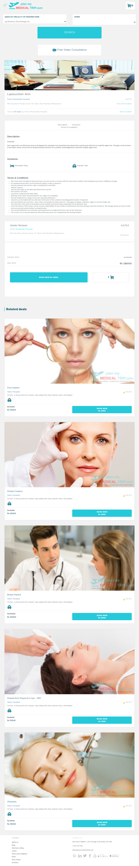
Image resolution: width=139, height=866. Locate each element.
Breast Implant (14, 595)
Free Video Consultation (69, 50)
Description (62, 125)
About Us (15, 842)
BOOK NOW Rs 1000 (102, 720)
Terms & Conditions (69, 127)
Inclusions (76, 125)
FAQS (14, 857)
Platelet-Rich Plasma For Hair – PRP (24, 698)
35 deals (17, 112)
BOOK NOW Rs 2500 (102, 513)
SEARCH (69, 32)
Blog (13, 845)
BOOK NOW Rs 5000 (102, 616)
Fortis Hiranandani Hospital (18, 99)
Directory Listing (18, 848)
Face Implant (13, 388)
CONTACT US (77, 838)
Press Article (16, 860)
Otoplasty (11, 802)
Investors (15, 862)
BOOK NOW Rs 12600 (48, 277)
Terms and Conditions (19, 854)
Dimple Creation (15, 491)
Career (14, 851)
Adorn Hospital (13, 392)
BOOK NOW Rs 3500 (102, 409)
